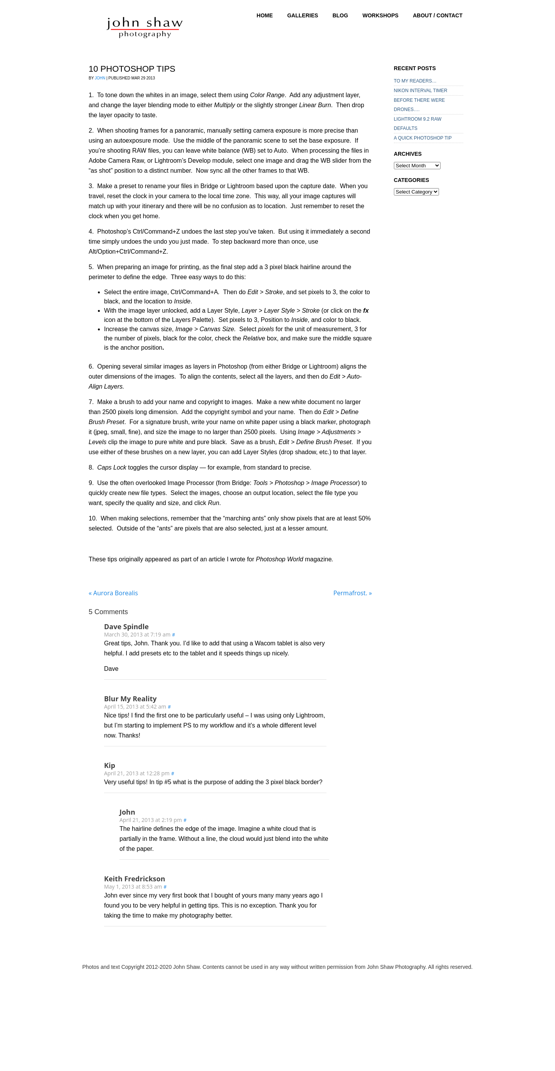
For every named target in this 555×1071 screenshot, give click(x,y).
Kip (109, 765)
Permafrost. (352, 593)
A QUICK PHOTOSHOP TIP (423, 138)
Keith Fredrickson (134, 878)
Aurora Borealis (113, 593)
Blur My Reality (130, 698)
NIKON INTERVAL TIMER (420, 90)
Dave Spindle (126, 626)
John (100, 78)
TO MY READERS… (415, 81)
